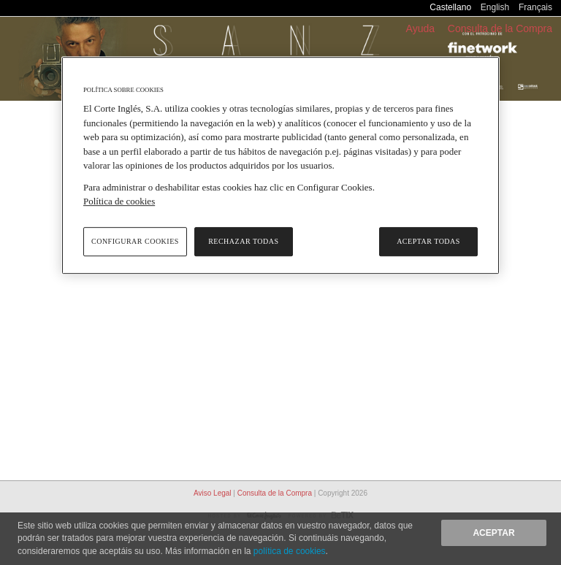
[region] (280, 165)
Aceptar (493, 533)
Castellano (450, 7)
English (495, 7)
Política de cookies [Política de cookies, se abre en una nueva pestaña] (119, 201)
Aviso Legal (213, 493)
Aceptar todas (428, 241)
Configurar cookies (135, 241)
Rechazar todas (243, 241)
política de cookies (289, 551)
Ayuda (420, 28)
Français (535, 7)
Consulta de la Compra (500, 28)
